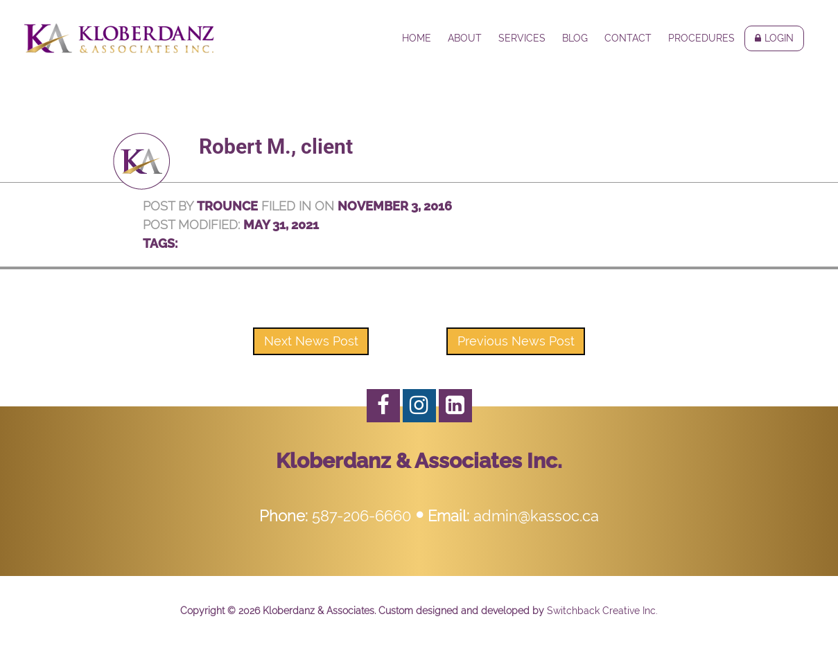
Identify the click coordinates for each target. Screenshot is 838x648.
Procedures (701, 38)
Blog (575, 38)
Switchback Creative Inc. (602, 610)
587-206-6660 (361, 516)
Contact (628, 38)
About (465, 38)
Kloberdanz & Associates (119, 38)
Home (416, 38)
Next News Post (311, 341)
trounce (227, 206)
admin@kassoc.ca (536, 516)
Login (779, 38)
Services (521, 38)
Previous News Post (516, 341)
